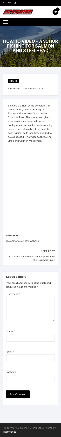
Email (10, 351)
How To (13, 80)
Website (11, 372)
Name (11, 331)
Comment (13, 294)
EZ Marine (15, 88)
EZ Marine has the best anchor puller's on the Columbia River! (32, 258)
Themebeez (9, 431)
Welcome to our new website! (23, 240)
